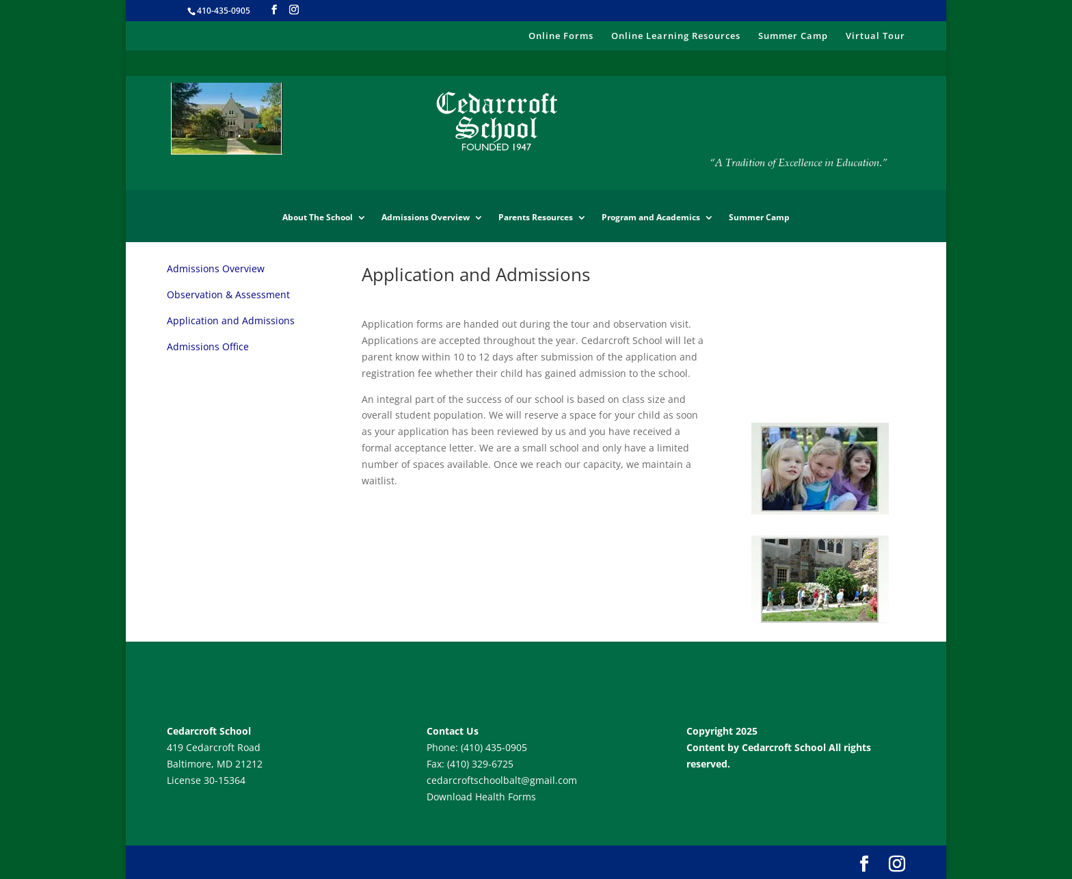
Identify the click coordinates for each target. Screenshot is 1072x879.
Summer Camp (793, 36)
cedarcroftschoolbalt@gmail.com (502, 780)
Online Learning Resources (675, 36)
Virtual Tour (875, 36)
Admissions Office (208, 346)
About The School (317, 218)
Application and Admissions (231, 320)
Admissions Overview (425, 218)
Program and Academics (651, 218)
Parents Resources (535, 218)
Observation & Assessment (228, 294)
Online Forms (560, 36)
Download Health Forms (481, 796)
